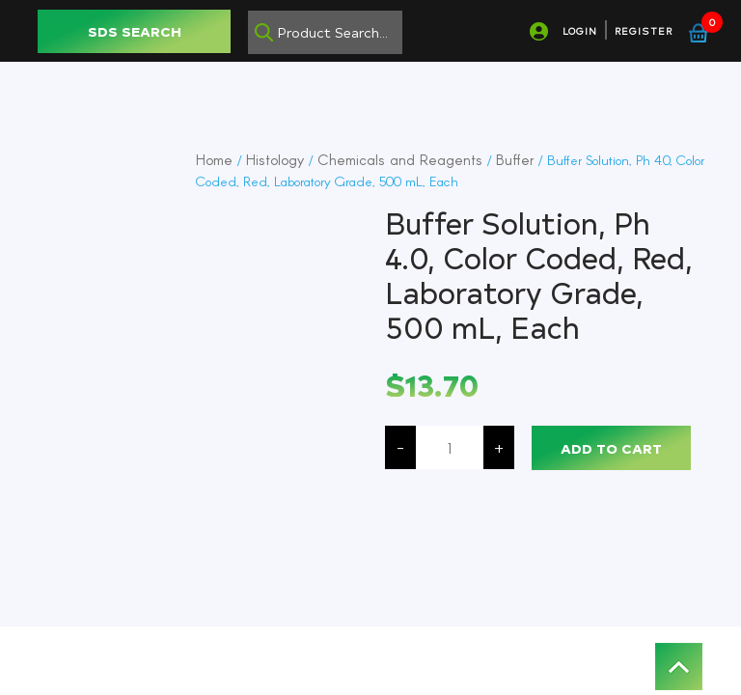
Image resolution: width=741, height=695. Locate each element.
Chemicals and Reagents (399, 159)
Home (214, 159)
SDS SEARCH (134, 31)
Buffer (515, 159)
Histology (275, 159)
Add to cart (611, 448)
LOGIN (580, 31)
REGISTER (643, 31)
